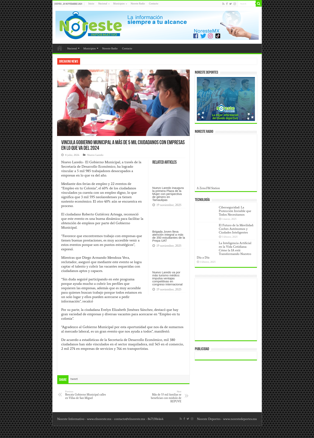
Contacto (153, 3)
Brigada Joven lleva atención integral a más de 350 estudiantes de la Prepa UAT (168, 236)
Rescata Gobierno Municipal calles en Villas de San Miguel (85, 395)
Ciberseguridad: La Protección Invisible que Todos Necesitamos (235, 210)
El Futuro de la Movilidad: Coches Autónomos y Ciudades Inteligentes (236, 228)
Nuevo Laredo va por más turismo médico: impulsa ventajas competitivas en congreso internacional (167, 278)
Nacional (102, 3)
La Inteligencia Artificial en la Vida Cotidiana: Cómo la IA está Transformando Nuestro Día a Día (224, 250)
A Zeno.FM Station (208, 188)
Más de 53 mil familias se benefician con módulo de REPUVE (160, 396)
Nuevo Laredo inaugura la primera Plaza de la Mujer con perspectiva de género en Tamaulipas (168, 194)
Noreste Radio (138, 3)
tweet (74, 379)
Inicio (91, 3)
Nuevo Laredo (95, 155)
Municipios (119, 3)
